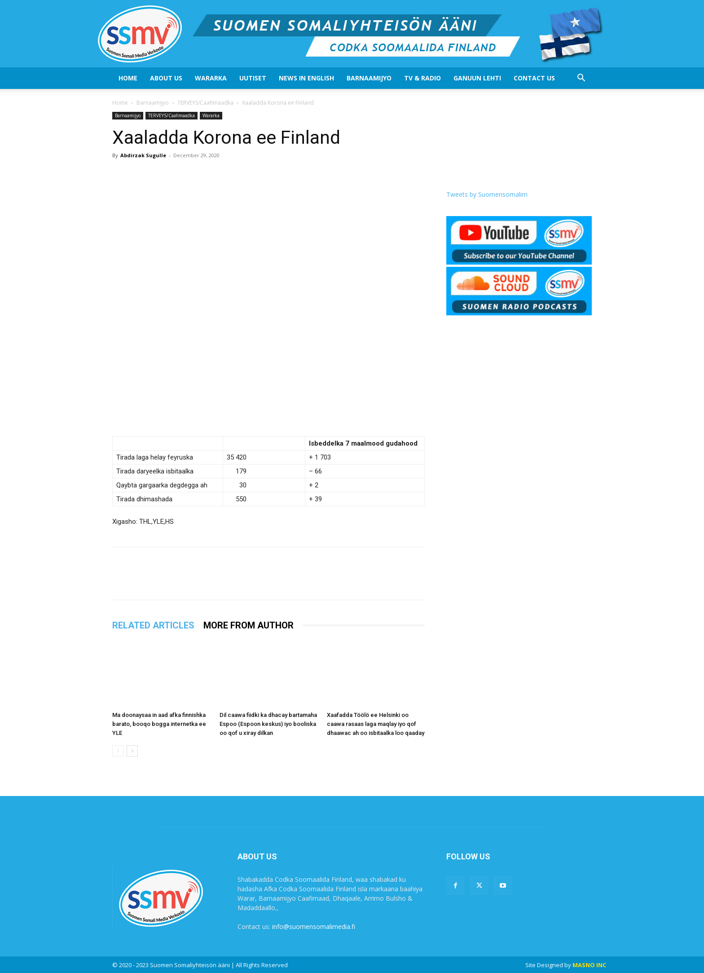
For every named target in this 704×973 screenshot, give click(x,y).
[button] (581, 79)
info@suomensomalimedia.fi (313, 926)
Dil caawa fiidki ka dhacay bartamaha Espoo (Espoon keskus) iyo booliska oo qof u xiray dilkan (268, 724)
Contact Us (534, 78)
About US (166, 78)
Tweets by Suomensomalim (487, 194)
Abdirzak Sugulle (143, 155)
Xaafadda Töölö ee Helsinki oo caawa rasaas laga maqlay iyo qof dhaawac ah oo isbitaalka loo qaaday (375, 724)
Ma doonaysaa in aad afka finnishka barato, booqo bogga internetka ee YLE (159, 724)
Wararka (211, 78)
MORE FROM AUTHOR (248, 625)
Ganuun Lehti (477, 78)
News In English (306, 78)
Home (128, 78)
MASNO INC (589, 965)
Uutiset (252, 78)
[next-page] (132, 750)
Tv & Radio (422, 78)
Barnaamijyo (369, 78)
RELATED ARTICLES (153, 625)
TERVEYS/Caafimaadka (205, 102)
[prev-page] (117, 750)
